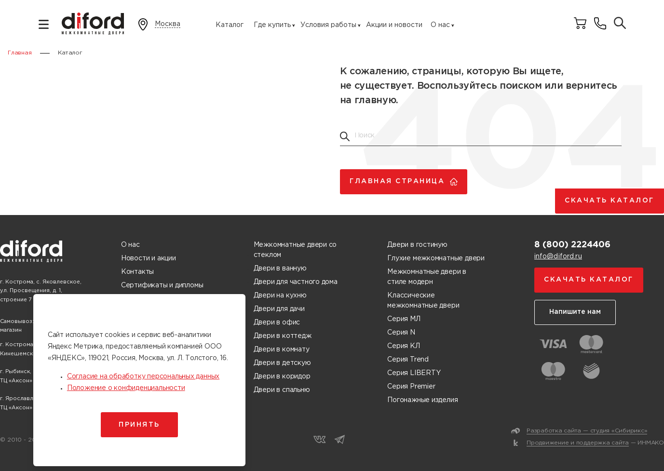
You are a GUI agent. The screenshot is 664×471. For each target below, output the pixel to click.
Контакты (137, 272)
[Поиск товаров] (620, 24)
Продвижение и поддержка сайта (578, 442)
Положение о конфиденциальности (126, 388)
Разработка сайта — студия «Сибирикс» (587, 430)
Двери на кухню (280, 295)
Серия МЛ (403, 319)
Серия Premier (411, 387)
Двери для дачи (279, 309)
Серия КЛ (403, 346)
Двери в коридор (282, 376)
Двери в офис (277, 322)
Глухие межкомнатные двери (436, 258)
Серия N (401, 333)
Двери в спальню (282, 390)
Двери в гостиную (417, 245)
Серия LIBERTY (413, 373)
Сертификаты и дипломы (162, 285)
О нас (440, 25)
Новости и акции (148, 258)
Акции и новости (394, 25)
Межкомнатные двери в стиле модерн (426, 277)
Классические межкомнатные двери (423, 301)
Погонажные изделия (422, 400)
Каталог (230, 25)
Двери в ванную (280, 268)
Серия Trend (408, 360)
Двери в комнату (282, 349)
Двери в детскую (282, 363)
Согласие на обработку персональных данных (143, 376)
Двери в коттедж (283, 336)
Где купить (272, 25)
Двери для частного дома (296, 282)
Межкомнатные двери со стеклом (295, 250)
